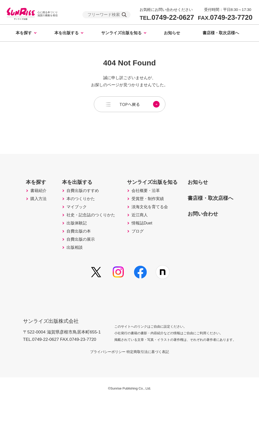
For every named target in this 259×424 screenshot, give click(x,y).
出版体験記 (68, 242)
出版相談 (66, 274)
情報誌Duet (140, 242)
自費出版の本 (70, 252)
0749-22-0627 (167, 17)
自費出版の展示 (73, 263)
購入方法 (27, 210)
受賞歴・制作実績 (146, 210)
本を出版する (66, 33)
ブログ (135, 252)
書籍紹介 (27, 199)
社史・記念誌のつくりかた (84, 231)
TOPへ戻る (139, 104)
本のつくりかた (73, 210)
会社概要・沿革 (144, 199)
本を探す (24, 33)
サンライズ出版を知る (121, 33)
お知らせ (172, 33)
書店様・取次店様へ (221, 33)
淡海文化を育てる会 (148, 220)
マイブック (68, 220)
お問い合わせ (208, 221)
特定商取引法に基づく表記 (154, 376)
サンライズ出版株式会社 (54, 342)
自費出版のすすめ (75, 199)
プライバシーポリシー (101, 376)
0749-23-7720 (225, 17)
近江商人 (137, 231)
